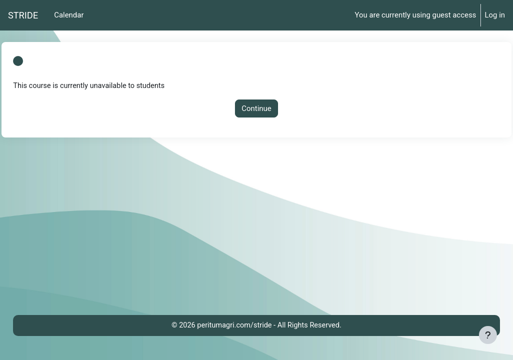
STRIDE (23, 15)
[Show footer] (488, 335)
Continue (256, 108)
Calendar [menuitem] (69, 15)
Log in (495, 15)
